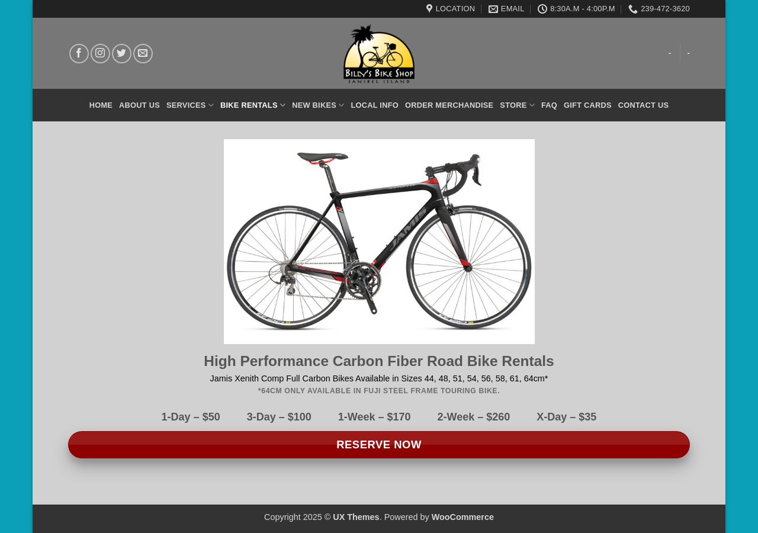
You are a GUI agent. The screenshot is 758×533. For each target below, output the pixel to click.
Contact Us (643, 105)
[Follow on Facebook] (79, 53)
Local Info (375, 105)
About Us (139, 105)
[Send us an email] (143, 53)
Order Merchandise (449, 105)
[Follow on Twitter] (121, 53)
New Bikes (318, 105)
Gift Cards (588, 105)
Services (190, 105)
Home (101, 105)
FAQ (549, 105)
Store (517, 105)
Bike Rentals (252, 105)
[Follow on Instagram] (100, 53)
